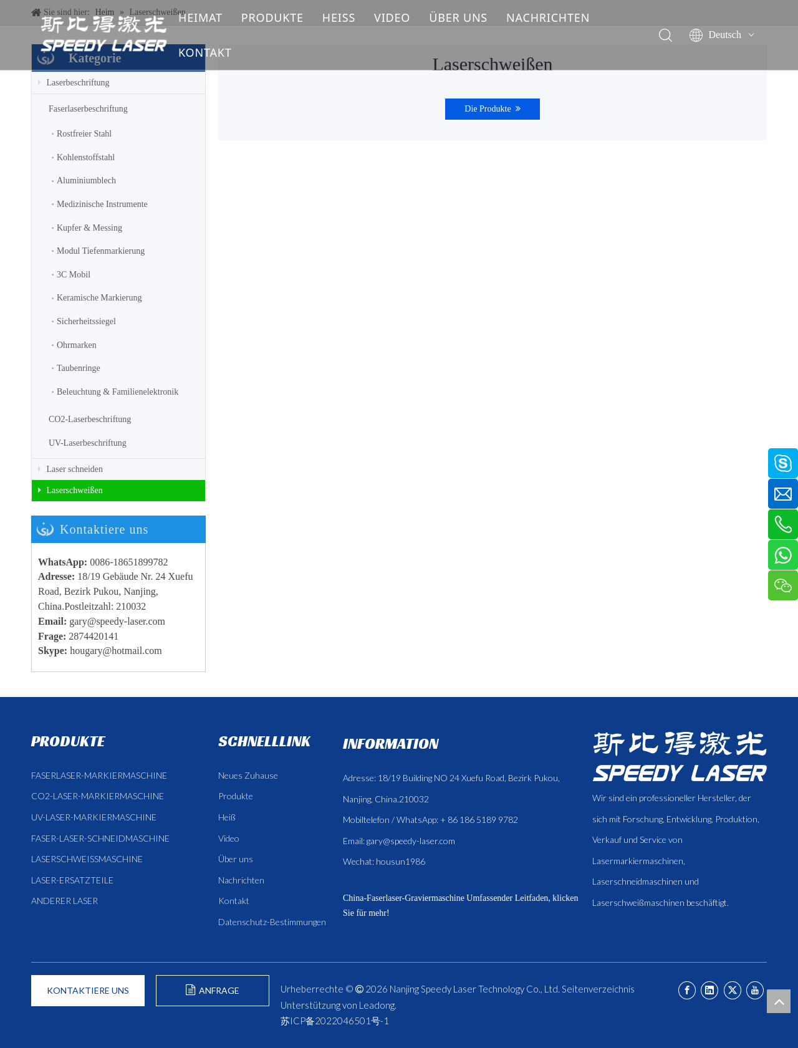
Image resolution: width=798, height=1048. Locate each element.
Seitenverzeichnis (598, 988)
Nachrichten (241, 880)
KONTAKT (206, 52)
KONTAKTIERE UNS (88, 990)
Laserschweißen (70, 490)
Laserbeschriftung (74, 82)
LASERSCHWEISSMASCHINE (87, 858)
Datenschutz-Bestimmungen (272, 921)
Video (228, 838)
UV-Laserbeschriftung (88, 443)
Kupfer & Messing (89, 228)
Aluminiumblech (86, 180)
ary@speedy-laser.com (119, 621)
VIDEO (393, 17)
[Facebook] (687, 990)
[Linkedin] (709, 990)
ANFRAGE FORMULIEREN (213, 995)
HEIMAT (201, 17)
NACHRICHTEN (548, 17)
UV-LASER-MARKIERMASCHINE (93, 817)
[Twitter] (732, 990)
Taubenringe (78, 368)
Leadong (377, 1005)
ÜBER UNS (459, 17)
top (779, 1001)
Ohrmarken (77, 345)
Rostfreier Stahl (84, 133)
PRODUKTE (273, 17)
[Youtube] (755, 990)
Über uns (235, 858)
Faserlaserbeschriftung (88, 108)
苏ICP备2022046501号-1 (335, 1020)
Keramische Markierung (99, 297)
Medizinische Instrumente (102, 204)
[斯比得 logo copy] (679, 756)
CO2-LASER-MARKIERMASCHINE (97, 796)
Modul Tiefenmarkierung (101, 251)
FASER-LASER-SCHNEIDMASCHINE (100, 838)
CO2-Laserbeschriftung (90, 419)
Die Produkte (492, 108)
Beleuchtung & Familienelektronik (117, 392)
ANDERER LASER (64, 900)
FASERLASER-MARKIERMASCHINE (99, 775)
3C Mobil (73, 274)
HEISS (339, 17)
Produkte (235, 796)
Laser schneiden (70, 469)
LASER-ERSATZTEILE (72, 880)
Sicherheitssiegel (86, 321)
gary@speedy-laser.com (411, 840)
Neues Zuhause (248, 775)
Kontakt (233, 900)
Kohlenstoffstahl (86, 157)
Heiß (227, 817)
